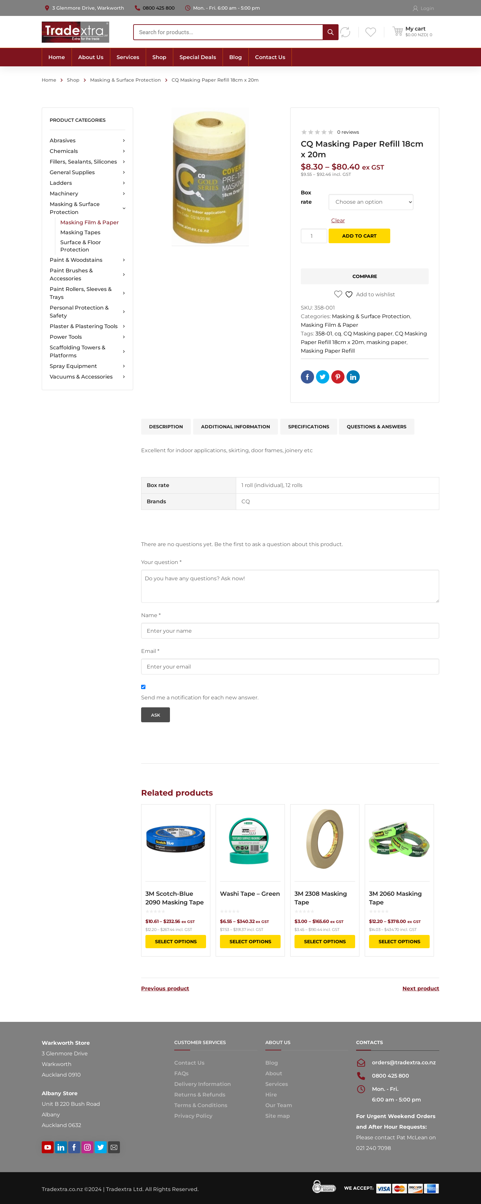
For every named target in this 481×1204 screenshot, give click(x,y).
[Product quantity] (314, 236)
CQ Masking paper (368, 333)
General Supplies (87, 172)
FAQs (181, 1073)
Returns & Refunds (199, 1095)
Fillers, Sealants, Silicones (87, 162)
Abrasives (87, 140)
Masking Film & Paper (89, 222)
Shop (73, 80)
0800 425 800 (159, 8)
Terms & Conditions (200, 1105)
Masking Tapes (80, 232)
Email (150, 651)
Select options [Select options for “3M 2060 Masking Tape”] (399, 942)
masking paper (386, 342)
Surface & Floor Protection (80, 246)
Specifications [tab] (308, 427)
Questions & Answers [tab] (376, 427)
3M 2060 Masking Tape (395, 898)
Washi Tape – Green (250, 893)
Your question (161, 562)
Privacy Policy (193, 1116)
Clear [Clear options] (338, 220)
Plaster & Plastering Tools (87, 326)
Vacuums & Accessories (87, 377)
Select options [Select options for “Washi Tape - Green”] (250, 942)
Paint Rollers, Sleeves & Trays (87, 293)
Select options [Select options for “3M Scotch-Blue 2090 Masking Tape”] (176, 942)
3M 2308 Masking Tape (320, 898)
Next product (420, 988)
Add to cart (359, 236)
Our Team (278, 1105)
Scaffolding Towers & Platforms (87, 351)
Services (276, 1084)
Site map (277, 1116)
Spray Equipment (87, 366)
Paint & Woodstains (87, 260)
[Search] (331, 32)
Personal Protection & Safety (87, 312)
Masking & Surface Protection (125, 80)
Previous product (165, 988)
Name (151, 615)
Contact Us (189, 1063)
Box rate (306, 197)
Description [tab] (166, 427)
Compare (364, 276)
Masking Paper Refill (328, 351)
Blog (271, 1063)
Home (49, 80)
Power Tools (87, 337)
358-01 (323, 333)
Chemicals (87, 151)
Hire (271, 1095)
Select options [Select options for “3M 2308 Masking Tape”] (325, 942)
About (273, 1073)
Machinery (87, 193)
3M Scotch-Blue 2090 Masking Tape (174, 898)
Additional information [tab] (235, 427)
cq (338, 333)
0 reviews (348, 132)
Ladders (87, 183)
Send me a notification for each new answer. (199, 697)
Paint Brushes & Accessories (87, 274)
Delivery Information (202, 1084)
